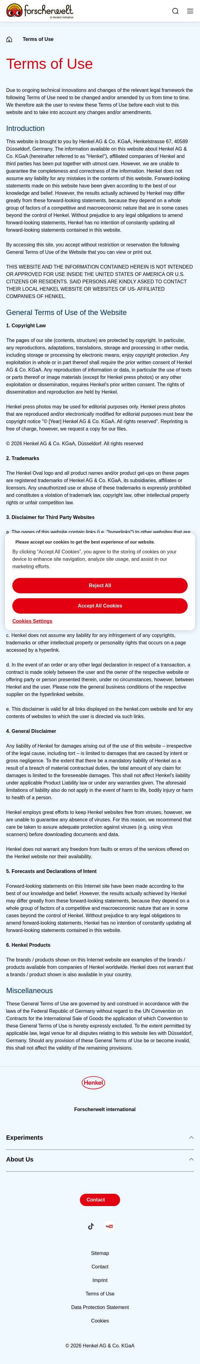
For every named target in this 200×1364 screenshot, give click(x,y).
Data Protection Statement (100, 1307)
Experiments (100, 1137)
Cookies (100, 1320)
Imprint (100, 1280)
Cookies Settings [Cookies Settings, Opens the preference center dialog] (32, 621)
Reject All (100, 585)
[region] (100, 581)
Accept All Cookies (100, 605)
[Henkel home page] (9, 40)
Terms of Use (99, 1293)
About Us (100, 1159)
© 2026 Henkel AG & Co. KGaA (99, 1345)
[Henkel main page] (39, 11)
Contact (96, 1199)
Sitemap (100, 1253)
